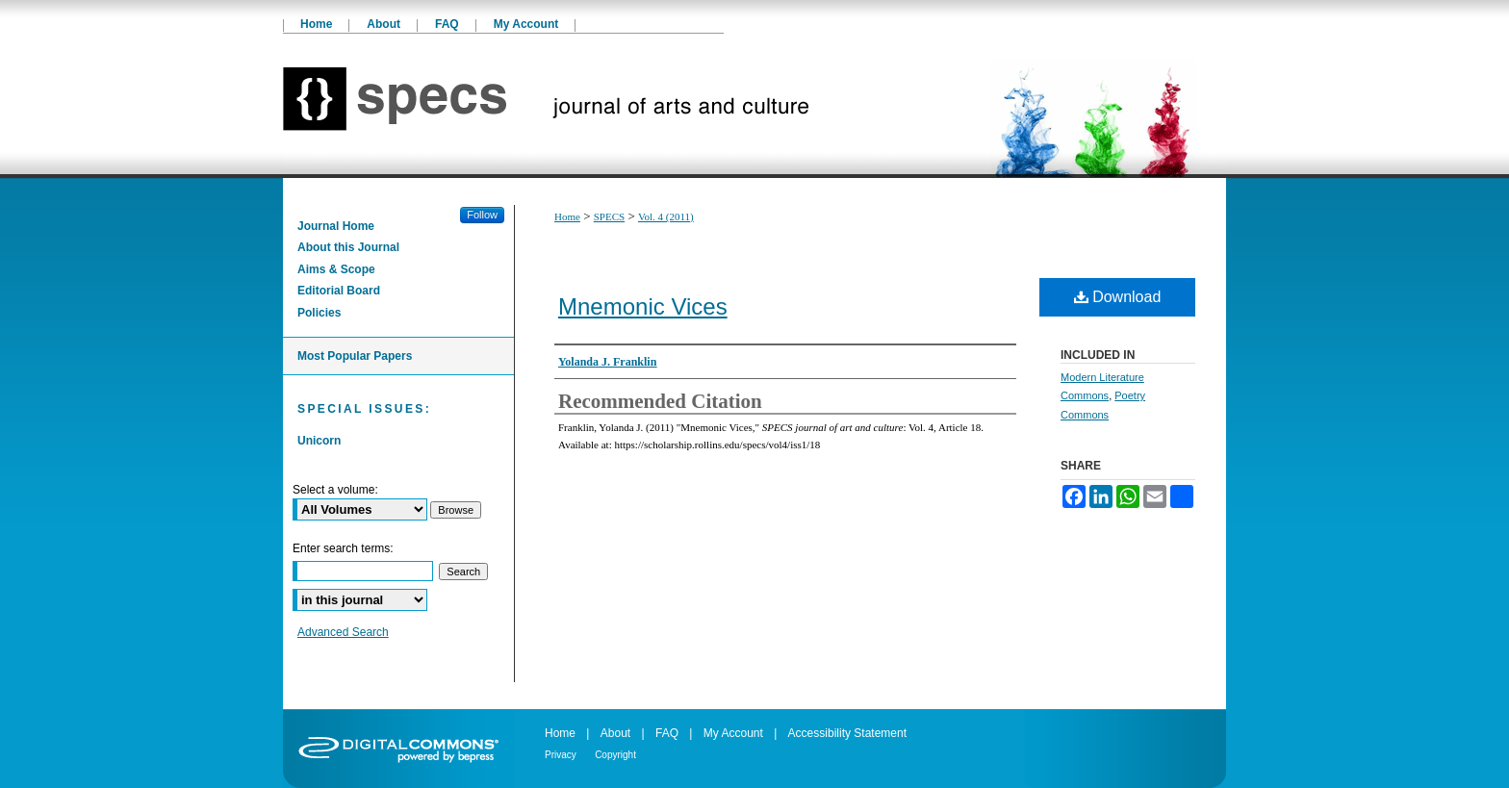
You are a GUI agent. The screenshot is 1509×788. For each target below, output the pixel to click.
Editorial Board (338, 290)
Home (567, 216)
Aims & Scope (336, 269)
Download (1118, 297)
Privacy (560, 755)
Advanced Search (343, 632)
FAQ (666, 733)
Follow (482, 214)
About (615, 733)
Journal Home (335, 226)
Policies (319, 312)
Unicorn (319, 440)
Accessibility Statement (847, 733)
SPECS (609, 216)
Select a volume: (335, 489)
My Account (733, 733)
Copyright (615, 755)
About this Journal (348, 247)
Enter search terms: (343, 548)
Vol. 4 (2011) (666, 216)
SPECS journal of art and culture (754, 106)
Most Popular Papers (354, 356)
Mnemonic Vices (643, 306)
